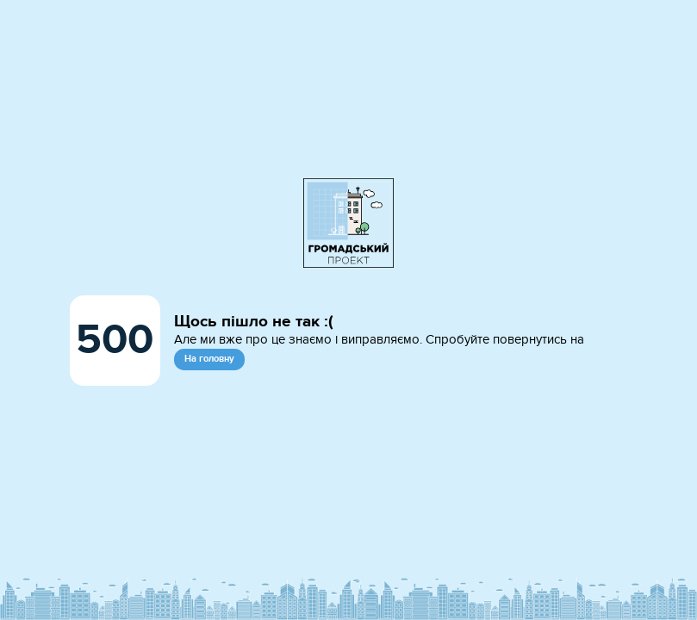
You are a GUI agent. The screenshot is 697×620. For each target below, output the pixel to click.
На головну (209, 358)
